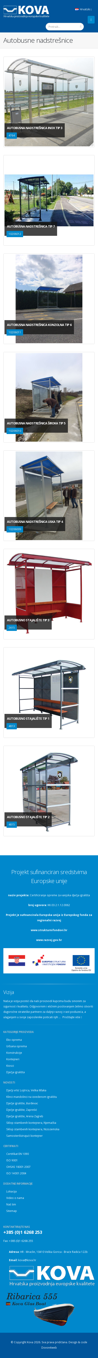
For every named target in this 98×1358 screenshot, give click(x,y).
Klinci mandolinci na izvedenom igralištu (31, 1096)
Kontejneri (12, 1059)
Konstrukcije (14, 1052)
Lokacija (11, 1191)
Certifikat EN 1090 (17, 1154)
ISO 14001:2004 (16, 1173)
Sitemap (11, 1211)
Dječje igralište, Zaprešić (21, 1109)
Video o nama (15, 1198)
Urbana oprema (16, 1046)
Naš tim (11, 1204)
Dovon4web (49, 1347)
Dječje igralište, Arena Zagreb (24, 1116)
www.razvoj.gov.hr (49, 940)
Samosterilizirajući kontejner (24, 1135)
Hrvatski (83, 9)
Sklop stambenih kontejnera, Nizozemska (32, 1129)
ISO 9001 (12, 1160)
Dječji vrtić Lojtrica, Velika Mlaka (26, 1090)
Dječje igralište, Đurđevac (22, 1103)
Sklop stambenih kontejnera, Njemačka (31, 1122)
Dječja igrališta (15, 1072)
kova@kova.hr (27, 1260)
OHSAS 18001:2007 (18, 1167)
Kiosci (10, 1065)
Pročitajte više (72, 1017)
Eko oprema (14, 1039)
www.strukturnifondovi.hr (49, 930)
